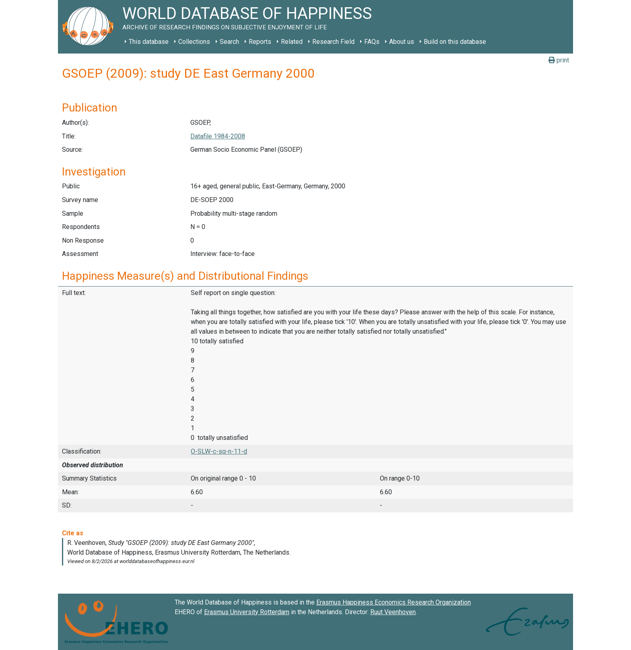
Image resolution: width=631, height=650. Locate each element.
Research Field (333, 41)
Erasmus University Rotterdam (246, 612)
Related (292, 41)
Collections (194, 41)
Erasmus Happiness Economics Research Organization (393, 602)
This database (149, 41)
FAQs (371, 41)
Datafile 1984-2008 (217, 136)
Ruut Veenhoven (393, 612)
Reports (260, 41)
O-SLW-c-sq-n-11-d (219, 451)
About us (401, 41)
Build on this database (455, 41)
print (559, 60)
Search (229, 41)
